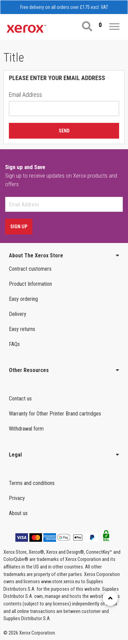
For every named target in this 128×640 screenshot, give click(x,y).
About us (18, 513)
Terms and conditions (32, 483)
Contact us (20, 398)
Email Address (25, 94)
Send (64, 130)
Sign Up (18, 226)
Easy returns (22, 329)
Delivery (17, 314)
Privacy (17, 498)
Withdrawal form (26, 428)
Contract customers (30, 269)
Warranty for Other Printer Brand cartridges (55, 413)
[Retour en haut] (110, 598)
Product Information (30, 284)
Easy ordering (23, 299)
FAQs (14, 344)
